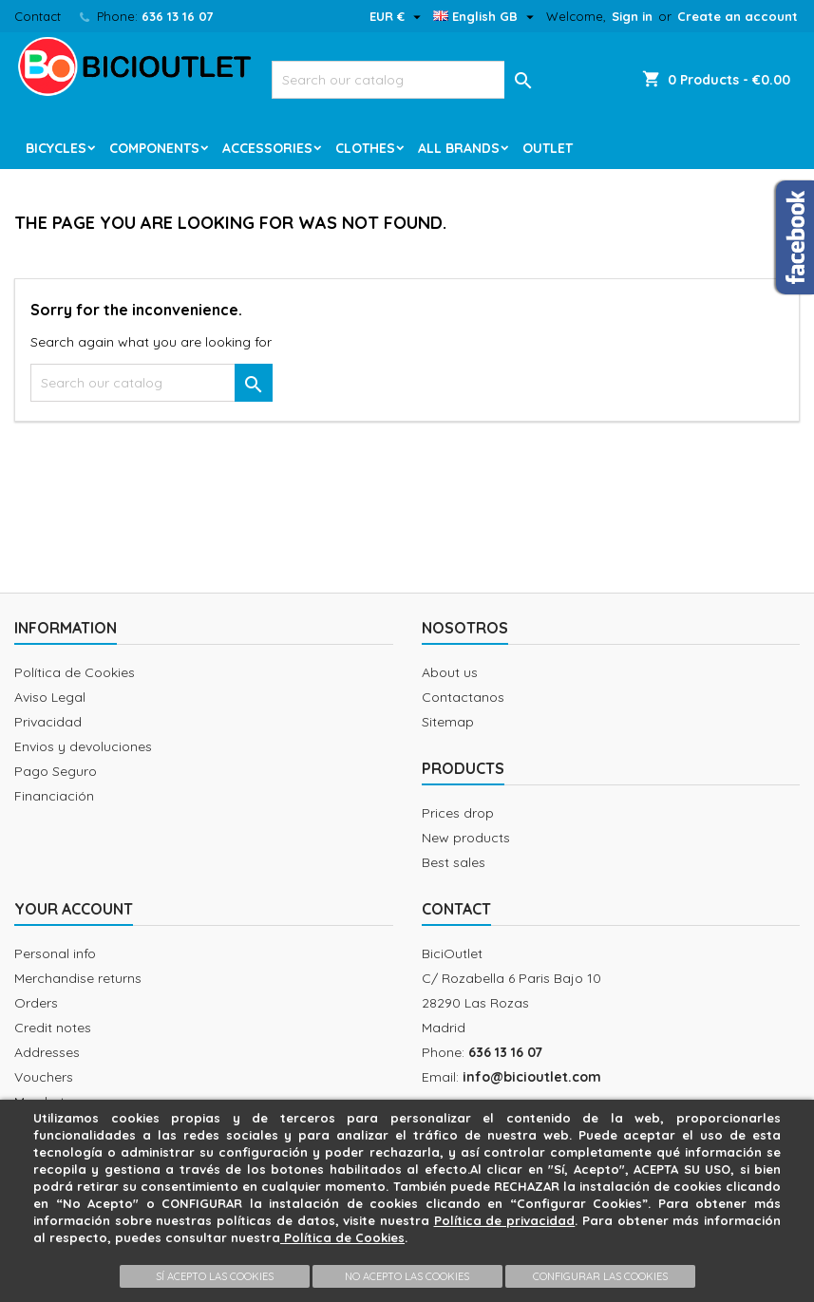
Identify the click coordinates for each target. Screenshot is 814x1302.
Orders (36, 1002)
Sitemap (448, 721)
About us (450, 672)
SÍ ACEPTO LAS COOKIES (215, 1276)
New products (466, 837)
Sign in (632, 16)
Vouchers (43, 1076)
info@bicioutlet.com (532, 1076)
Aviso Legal (49, 697)
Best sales (453, 862)
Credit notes (52, 1027)
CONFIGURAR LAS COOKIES (600, 1276)
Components (154, 148)
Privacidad (48, 721)
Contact (37, 16)
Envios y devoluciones (83, 746)
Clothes (365, 148)
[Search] (407, 80)
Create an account (737, 16)
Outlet (547, 148)
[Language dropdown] (486, 16)
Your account (73, 908)
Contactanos (463, 697)
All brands (459, 148)
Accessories (267, 148)
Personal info (55, 953)
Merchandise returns (78, 978)
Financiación (54, 795)
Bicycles (56, 148)
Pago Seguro (55, 771)
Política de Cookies (74, 672)
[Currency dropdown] (397, 16)
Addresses (47, 1052)
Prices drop (458, 812)
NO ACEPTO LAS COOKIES (407, 1276)
